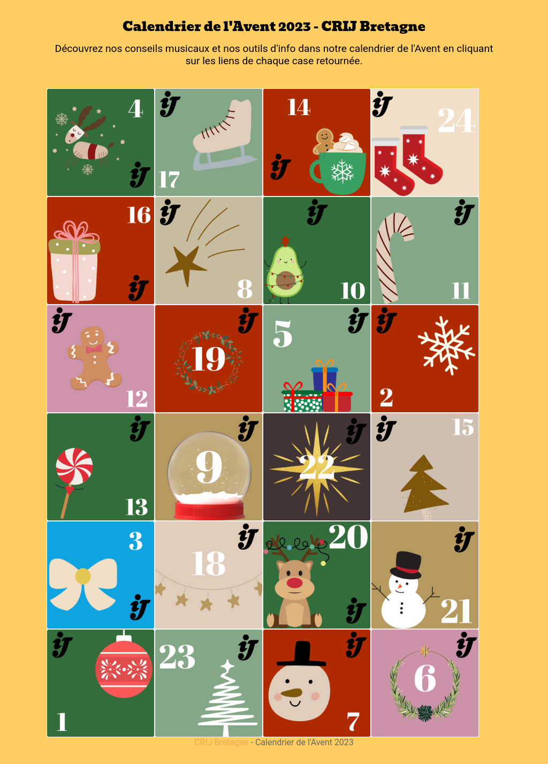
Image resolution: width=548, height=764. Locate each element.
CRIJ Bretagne (221, 742)
